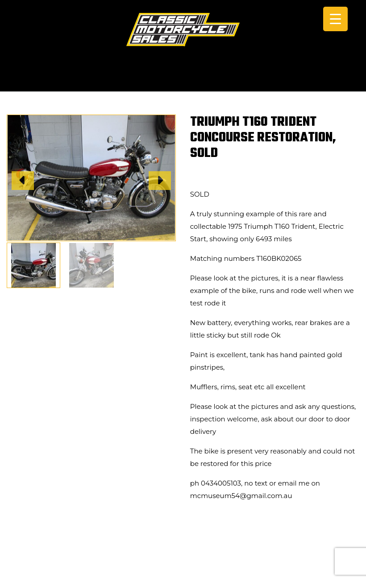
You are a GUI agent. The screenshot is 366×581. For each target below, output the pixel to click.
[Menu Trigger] (335, 19)
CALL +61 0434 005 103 (183, 79)
